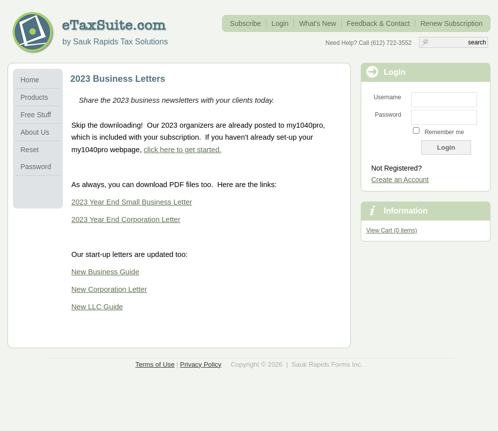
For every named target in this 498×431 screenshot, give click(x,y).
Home (29, 80)
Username (387, 97)
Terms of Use (155, 364)
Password (388, 114)
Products (34, 97)
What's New (317, 23)
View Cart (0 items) (391, 230)
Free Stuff (35, 115)
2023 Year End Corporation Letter (125, 219)
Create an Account (400, 180)
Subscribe (245, 23)
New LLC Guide (97, 307)
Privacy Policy (201, 364)
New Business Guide (105, 272)
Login (279, 23)
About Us (34, 132)
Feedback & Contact (378, 23)
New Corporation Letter (109, 289)
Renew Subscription (451, 23)
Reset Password (35, 158)
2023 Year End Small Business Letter (131, 202)
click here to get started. (183, 150)
